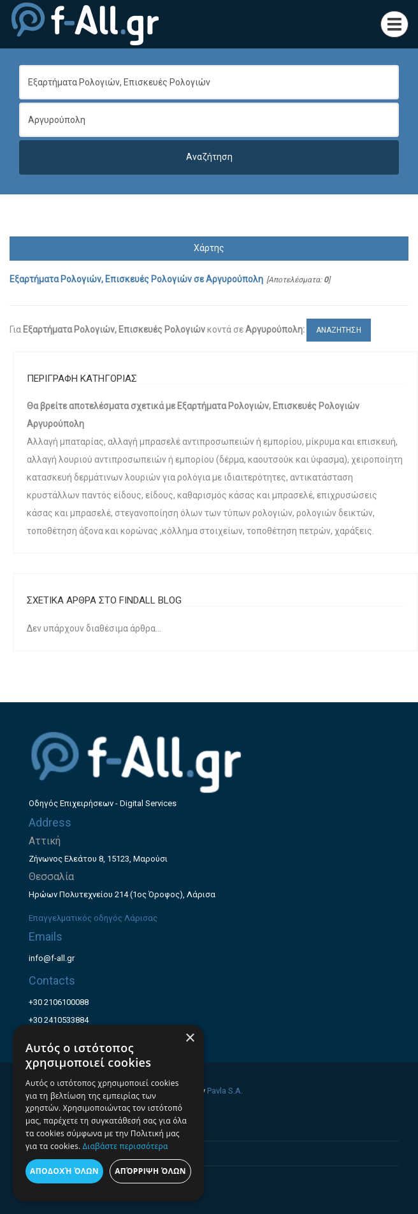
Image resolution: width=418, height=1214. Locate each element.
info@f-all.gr (52, 958)
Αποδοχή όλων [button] (64, 1171)
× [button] (189, 1038)
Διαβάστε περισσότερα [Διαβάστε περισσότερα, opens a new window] (125, 1146)
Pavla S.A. (225, 1090)
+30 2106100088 (59, 1002)
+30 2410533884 (59, 1020)
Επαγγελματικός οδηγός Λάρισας (93, 918)
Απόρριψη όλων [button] (150, 1171)
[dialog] (108, 1113)
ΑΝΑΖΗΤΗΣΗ (338, 330)
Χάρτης (209, 248)
